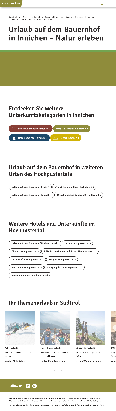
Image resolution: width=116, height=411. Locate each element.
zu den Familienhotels (52, 361)
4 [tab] (61, 370)
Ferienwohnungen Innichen (33, 128)
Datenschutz (21, 405)
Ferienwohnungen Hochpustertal (29, 275)
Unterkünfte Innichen (74, 128)
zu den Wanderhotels (87, 361)
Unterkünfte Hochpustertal (26, 259)
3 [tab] (59, 370)
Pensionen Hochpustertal (25, 267)
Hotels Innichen (68, 137)
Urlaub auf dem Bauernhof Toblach (30, 195)
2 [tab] (57, 370)
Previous (5, 328)
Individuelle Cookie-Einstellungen (37, 405)
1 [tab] (54, 370)
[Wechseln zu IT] (102, 3)
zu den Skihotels (14, 361)
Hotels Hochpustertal (77, 243)
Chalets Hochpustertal (24, 251)
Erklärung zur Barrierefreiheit (59, 405)
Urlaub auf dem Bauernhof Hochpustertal (34, 243)
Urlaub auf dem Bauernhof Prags (29, 186)
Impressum (12, 405)
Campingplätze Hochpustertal (63, 267)
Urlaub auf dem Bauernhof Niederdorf (78, 195)
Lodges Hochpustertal (61, 259)
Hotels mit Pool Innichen (31, 137)
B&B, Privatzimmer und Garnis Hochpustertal (69, 251)
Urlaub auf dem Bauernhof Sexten (73, 186)
